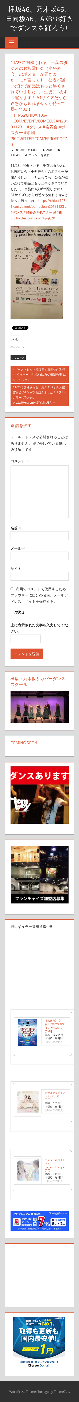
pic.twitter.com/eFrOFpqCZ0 (33, 218)
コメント (20, 461)
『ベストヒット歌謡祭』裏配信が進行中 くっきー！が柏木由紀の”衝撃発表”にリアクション (39, 375)
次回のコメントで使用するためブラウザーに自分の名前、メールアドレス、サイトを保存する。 (39, 595)
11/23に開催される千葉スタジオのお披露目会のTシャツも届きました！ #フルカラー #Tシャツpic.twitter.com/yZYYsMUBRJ (39, 395)
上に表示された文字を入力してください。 (39, 628)
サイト (16, 568)
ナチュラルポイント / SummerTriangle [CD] (55, 1165)
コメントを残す (39, 155)
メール (18, 548)
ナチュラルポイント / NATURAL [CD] (55, 1096)
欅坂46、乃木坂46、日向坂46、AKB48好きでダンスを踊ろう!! (40, 18)
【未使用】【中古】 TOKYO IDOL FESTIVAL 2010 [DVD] (55, 1026)
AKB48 (15, 155)
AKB (49, 150)
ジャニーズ (18, 357)
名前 (16, 528)
